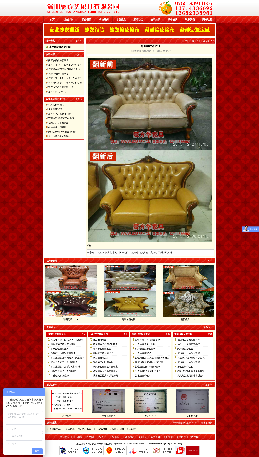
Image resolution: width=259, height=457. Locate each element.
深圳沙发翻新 (117, 428)
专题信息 (121, 19)
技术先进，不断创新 (58, 122)
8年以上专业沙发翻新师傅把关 (63, 131)
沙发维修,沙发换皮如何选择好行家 (152, 357)
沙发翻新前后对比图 (60, 47)
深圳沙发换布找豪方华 (188, 339)
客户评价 (168, 436)
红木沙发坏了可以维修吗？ (64, 362)
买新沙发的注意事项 (58, 60)
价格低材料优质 (56, 105)
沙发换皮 (70, 428)
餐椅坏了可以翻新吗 (103, 362)
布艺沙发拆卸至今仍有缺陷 (190, 371)
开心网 (125, 252)
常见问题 (129, 436)
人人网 (118, 252)
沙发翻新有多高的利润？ (105, 371)
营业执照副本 (108, 415)
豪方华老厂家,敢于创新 (59, 114)
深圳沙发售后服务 (60, 348)
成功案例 (104, 19)
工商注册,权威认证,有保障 (61, 118)
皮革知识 (155, 19)
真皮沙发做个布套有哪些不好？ (193, 357)
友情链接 (181, 436)
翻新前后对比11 (131, 319)
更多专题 (208, 327)
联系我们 (190, 19)
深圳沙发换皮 (84, 428)
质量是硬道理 (55, 109)
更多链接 (207, 422)
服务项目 (86, 19)
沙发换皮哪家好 (143, 353)
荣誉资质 (172, 19)
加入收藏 (77, 436)
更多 (83, 334)
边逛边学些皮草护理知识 (60, 87)
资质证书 (103, 436)
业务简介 (69, 19)
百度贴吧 (133, 252)
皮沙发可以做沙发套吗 (188, 353)
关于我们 (90, 436)
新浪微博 (109, 252)
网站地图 (207, 19)
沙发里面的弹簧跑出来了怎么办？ (67, 357)
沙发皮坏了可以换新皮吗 (147, 339)
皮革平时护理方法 (57, 91)
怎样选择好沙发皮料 (145, 348)
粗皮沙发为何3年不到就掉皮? (149, 362)
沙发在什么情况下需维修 (63, 353)
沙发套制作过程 (185, 366)
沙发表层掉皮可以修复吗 (105, 375)
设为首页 (64, 436)
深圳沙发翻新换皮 (102, 348)
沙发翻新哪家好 (101, 357)
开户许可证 (150, 415)
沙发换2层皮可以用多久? (147, 371)
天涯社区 (162, 252)
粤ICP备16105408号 (172, 443)
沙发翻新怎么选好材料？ (105, 344)
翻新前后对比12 (190, 319)
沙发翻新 (131, 428)
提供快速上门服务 (57, 127)
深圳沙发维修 (100, 428)
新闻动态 (138, 19)
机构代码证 (192, 415)
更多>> (79, 40)
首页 (198, 40)
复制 (169, 252)
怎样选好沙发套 (185, 348)
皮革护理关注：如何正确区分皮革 (65, 65)
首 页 (52, 19)
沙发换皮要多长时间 (145, 344)
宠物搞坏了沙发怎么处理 (63, 344)
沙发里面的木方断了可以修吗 (65, 366)
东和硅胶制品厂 (55, 428)
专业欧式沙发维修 (60, 375)
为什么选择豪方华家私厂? (61, 136)
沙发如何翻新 (99, 339)
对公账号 (66, 415)
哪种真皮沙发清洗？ (103, 353)
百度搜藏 (143, 252)
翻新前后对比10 (72, 319)
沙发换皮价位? (142, 375)
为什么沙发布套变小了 (188, 344)
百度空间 (152, 252)
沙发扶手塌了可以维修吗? (64, 371)
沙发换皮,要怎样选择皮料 (147, 366)
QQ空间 (101, 252)
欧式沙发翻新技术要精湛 (105, 366)
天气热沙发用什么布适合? (190, 375)
